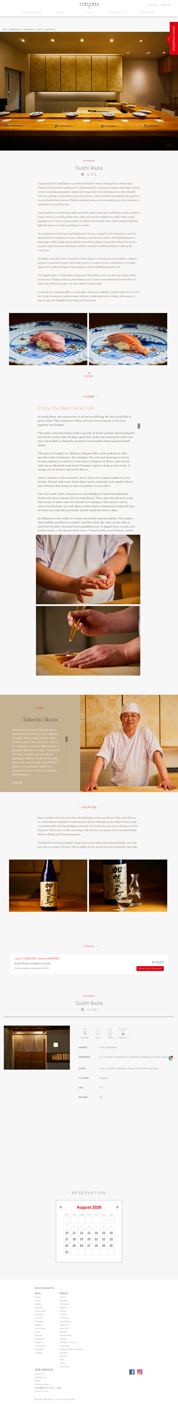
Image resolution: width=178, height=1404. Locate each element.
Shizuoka (40, 1339)
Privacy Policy (42, 1384)
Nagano (39, 1342)
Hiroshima (40, 1346)
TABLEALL (89, 6)
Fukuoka (39, 1321)
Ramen (63, 1356)
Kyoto (38, 1300)
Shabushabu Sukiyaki (72, 1349)
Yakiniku (64, 1328)
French (63, 1314)
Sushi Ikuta (49, 29)
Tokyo (38, 1297)
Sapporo (39, 1307)
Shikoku (39, 1349)
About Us (40, 1374)
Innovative (65, 1321)
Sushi (38, 29)
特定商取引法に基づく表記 (48, 1388)
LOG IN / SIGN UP (159, 4)
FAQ (89, 12)
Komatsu (39, 1314)
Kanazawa (28, 29)
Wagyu (64, 1307)
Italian (63, 1311)
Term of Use (41, 1391)
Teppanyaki (66, 1335)
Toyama (39, 1318)
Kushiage (65, 1346)
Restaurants (14, 29)
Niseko (38, 1335)
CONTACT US (118, 12)
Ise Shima (40, 1328)
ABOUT (60, 12)
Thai (62, 1359)
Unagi (63, 1339)
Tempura (65, 1304)
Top (4, 29)
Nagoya (39, 1325)
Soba (62, 1363)
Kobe (37, 1332)
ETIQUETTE (146, 12)
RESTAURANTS (31, 12)
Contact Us (41, 1377)
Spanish (64, 1325)
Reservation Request (150, 968)
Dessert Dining (68, 1342)
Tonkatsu (65, 1366)
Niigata (39, 1352)
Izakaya (64, 1352)
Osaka (38, 1304)
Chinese (64, 1318)
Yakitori (64, 1332)
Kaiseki (64, 1300)
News (38, 1381)
